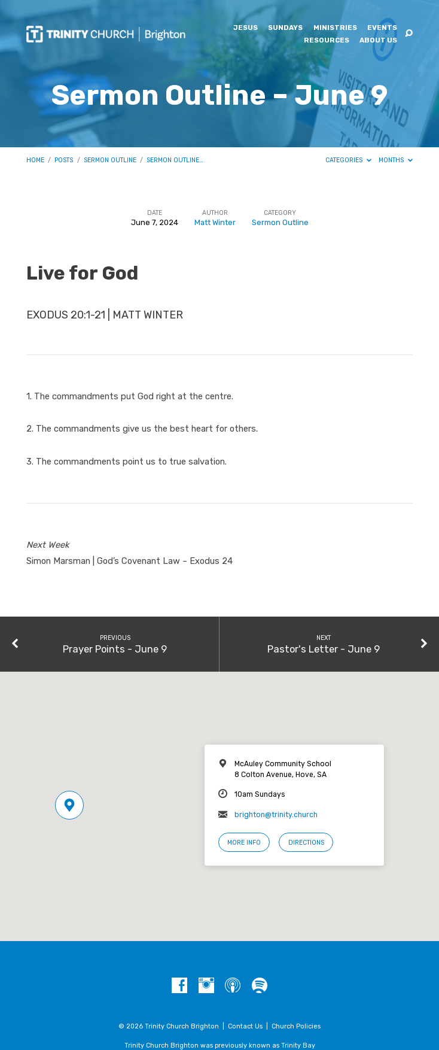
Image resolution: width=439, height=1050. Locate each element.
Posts (63, 160)
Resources (326, 40)
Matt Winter (215, 222)
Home (35, 160)
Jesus (245, 28)
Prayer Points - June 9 (115, 649)
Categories (348, 160)
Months (396, 160)
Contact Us (245, 1026)
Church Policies (296, 1026)
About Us (378, 40)
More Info (244, 842)
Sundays (285, 28)
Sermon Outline (110, 160)
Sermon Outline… (175, 160)
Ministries (335, 28)
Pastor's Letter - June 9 (323, 649)
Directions (306, 842)
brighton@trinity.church (276, 815)
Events (382, 28)
